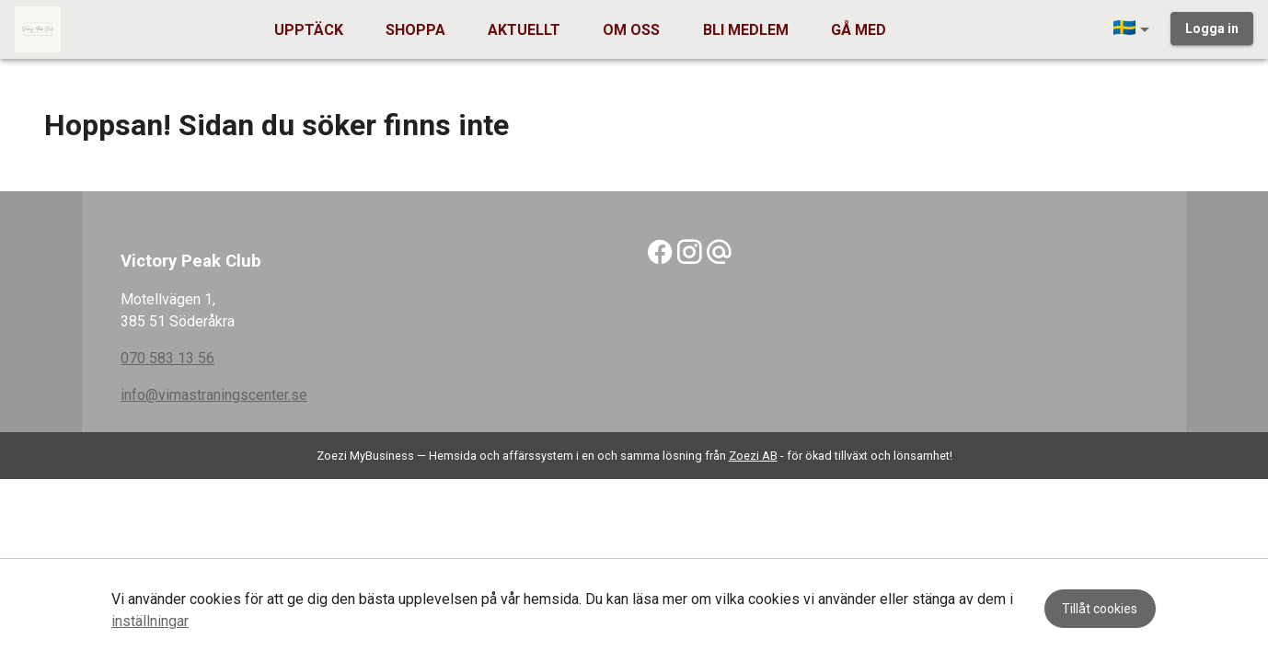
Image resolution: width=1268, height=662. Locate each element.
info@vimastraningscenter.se (214, 395)
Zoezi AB (753, 455)
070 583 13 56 (167, 358)
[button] (1134, 29)
